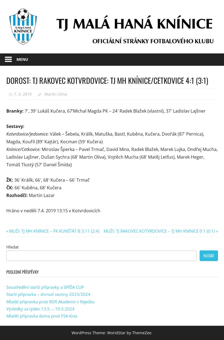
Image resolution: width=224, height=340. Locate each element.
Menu (22, 59)
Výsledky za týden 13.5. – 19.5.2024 (40, 309)
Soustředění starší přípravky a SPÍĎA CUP (45, 287)
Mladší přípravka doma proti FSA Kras (41, 316)
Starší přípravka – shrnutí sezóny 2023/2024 (48, 294)
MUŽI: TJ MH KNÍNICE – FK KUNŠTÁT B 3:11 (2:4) (54, 231)
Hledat (12, 247)
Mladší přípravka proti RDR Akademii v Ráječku (50, 301)
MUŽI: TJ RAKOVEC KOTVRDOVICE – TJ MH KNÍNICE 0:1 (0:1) (159, 231)
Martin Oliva (55, 94)
